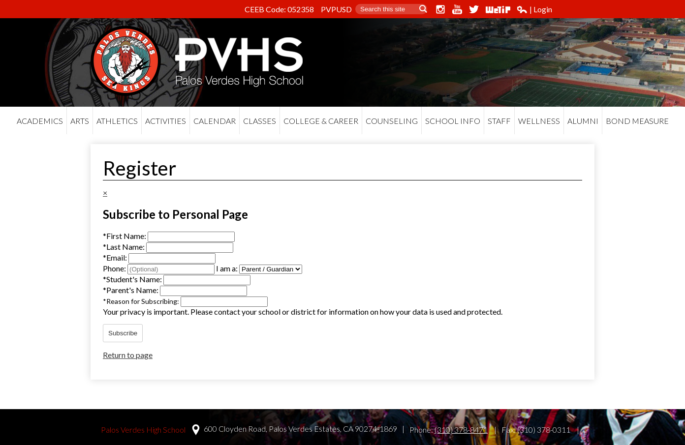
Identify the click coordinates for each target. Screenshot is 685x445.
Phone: (115, 268)
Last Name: (124, 246)
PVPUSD (336, 9)
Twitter (474, 9)
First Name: (125, 235)
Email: (115, 257)
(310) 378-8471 (461, 429)
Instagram (440, 9)
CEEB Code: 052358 (279, 9)
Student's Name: (133, 279)
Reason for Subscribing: (142, 301)
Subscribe (122, 333)
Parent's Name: (131, 290)
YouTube (457, 9)
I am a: (227, 268)
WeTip (498, 9)
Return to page (128, 354)
